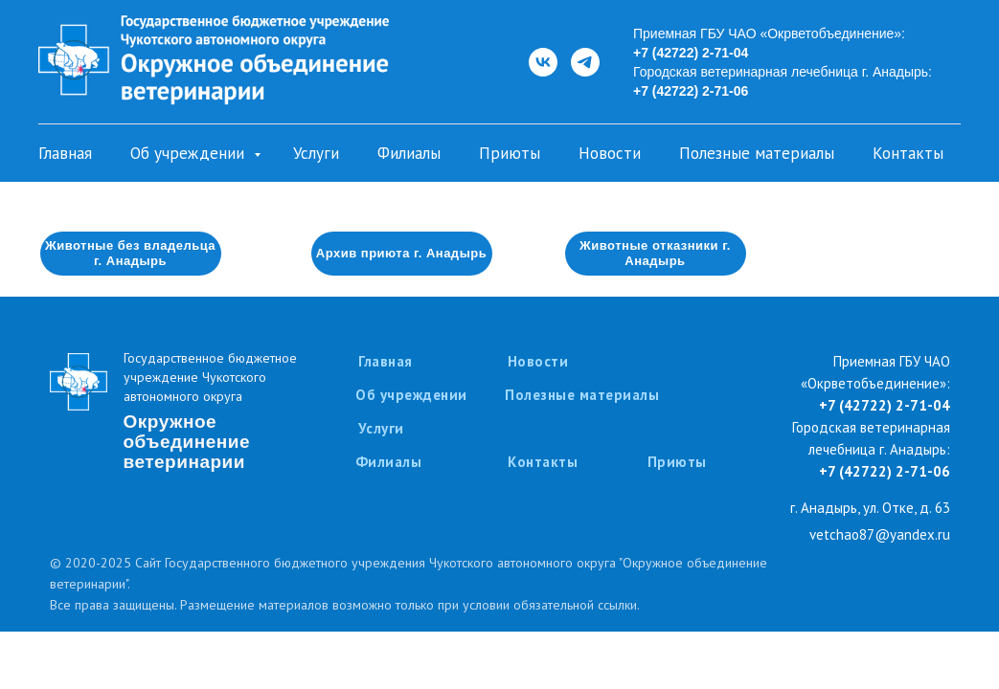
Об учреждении (189, 153)
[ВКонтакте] (543, 62)
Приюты (509, 153)
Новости (610, 153)
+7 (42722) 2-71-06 (690, 91)
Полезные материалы (756, 153)
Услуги (316, 153)
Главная (65, 153)
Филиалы (409, 153)
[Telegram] (585, 62)
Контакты (908, 153)
